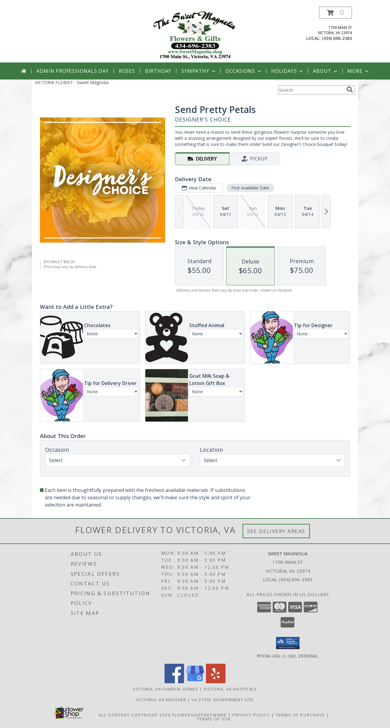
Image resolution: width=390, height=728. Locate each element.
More (358, 71)
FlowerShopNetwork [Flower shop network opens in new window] (199, 714)
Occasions (243, 71)
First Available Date (250, 188)
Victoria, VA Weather (161, 699)
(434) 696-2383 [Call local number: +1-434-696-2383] (337, 38)
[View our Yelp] (215, 681)
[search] (350, 89)
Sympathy (198, 71)
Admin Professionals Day (72, 71)
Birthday (158, 71)
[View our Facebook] (174, 681)
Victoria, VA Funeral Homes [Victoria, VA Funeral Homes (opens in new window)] (165, 688)
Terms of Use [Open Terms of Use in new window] (214, 718)
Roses (127, 71)
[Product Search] (311, 90)
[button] (335, 13)
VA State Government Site (222, 699)
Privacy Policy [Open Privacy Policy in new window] (251, 714)
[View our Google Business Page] (195, 681)
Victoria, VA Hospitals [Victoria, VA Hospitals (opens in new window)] (230, 688)
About (326, 71)
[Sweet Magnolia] (195, 34)
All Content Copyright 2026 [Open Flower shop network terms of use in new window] (135, 714)
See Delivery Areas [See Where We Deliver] (276, 531)
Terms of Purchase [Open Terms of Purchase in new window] (300, 714)
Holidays (287, 71)
